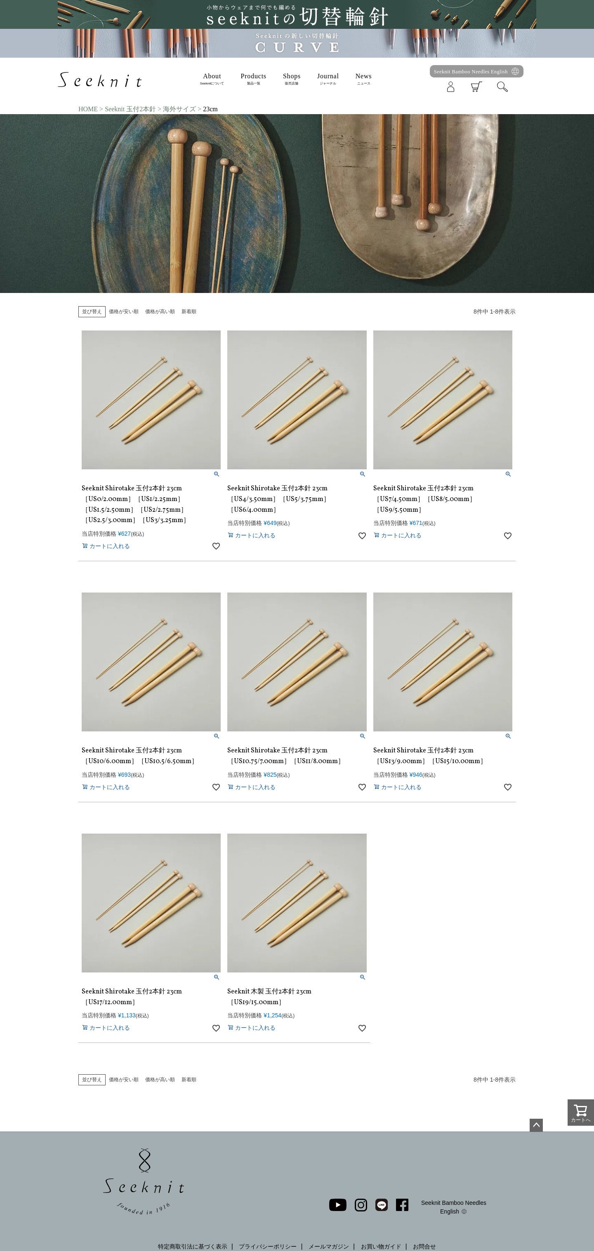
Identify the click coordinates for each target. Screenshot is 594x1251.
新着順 (189, 311)
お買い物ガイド (381, 1246)
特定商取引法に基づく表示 (192, 1246)
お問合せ (424, 1246)
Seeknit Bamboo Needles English (471, 72)
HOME (88, 108)
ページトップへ (536, 1125)
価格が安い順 (124, 311)
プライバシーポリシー (268, 1246)
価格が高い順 (160, 311)
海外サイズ (179, 108)
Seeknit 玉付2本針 (130, 108)
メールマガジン (329, 1246)
